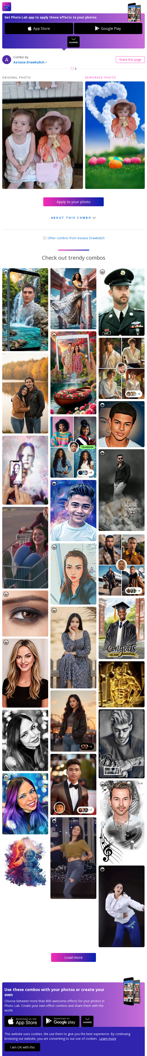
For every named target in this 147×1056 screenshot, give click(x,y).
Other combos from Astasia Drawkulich (73, 238)
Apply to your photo (73, 201)
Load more (73, 957)
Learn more (107, 1038)
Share (130, 59)
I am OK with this (22, 1047)
